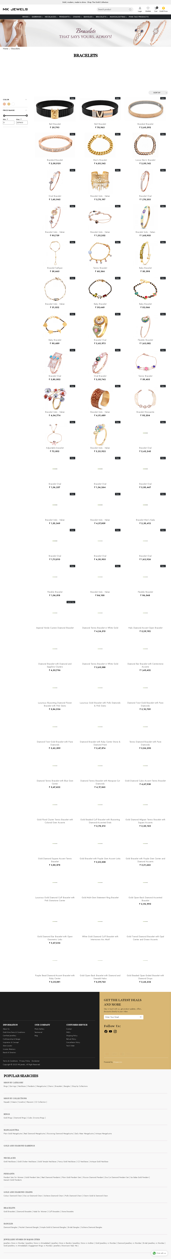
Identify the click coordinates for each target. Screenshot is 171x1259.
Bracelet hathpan (55, 268)
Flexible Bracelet (145, 340)
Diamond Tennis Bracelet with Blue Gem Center (55, 782)
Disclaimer (36, 1061)
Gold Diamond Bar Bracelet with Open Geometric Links (54, 938)
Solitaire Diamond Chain (53, 1195)
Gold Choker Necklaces (27, 1161)
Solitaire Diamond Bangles (91, 1227)
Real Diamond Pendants (51, 1177)
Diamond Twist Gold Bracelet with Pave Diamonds (145, 704)
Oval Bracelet (55, 196)
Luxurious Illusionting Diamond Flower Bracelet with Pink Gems (55, 704)
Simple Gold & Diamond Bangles (53, 1227)
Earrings (37, 17)
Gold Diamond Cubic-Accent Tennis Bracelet (145, 780)
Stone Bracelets (68, 1211)
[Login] (139, 10)
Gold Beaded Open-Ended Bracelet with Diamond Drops (145, 977)
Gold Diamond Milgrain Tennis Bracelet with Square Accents (145, 821)
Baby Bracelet (145, 268)
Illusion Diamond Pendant (93, 1177)
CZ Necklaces (83, 1161)
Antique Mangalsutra (103, 1133)
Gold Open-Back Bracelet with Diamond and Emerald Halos (100, 977)
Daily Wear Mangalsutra (84, 1133)
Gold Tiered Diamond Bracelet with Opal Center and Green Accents (145, 938)
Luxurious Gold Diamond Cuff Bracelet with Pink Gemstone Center (55, 899)
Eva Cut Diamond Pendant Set (117, 1177)
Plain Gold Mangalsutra (13, 1133)
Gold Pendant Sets (32, 1177)
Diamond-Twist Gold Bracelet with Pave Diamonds (55, 743)
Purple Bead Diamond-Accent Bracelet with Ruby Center (55, 977)
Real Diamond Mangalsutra (34, 1133)
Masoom (30, 1102)
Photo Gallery (39, 1029)
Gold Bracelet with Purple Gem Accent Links (100, 858)
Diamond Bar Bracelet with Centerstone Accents (145, 665)
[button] (15, 100)
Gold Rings (8, 1118)
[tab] (15, 100)
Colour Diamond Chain (13, 1195)
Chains (77, 17)
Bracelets (102, 17)
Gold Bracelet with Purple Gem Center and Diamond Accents (145, 860)
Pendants (65, 17)
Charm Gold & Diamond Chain (95, 1195)
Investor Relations (9, 1049)
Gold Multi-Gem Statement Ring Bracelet (100, 897)
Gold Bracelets (9, 1211)
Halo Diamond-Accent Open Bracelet (145, 627)
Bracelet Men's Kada (145, 519)
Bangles (89, 17)
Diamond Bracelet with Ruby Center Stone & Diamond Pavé (100, 743)
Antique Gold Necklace (99, 1161)
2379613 (22, 123)
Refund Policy (71, 1039)
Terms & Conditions (10, 1061)
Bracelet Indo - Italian (100, 196)
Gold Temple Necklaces (47, 1161)
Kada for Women (40, 1211)
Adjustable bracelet (55, 447)
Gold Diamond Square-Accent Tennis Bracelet (55, 860)
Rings (26, 17)
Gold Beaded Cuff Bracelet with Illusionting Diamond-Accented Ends (100, 821)
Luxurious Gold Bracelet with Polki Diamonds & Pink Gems (100, 704)
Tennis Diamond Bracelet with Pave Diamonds (145, 743)
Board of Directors (9, 1052)
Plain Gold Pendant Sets (71, 1177)
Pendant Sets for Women (14, 1177)
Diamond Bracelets (24, 1211)
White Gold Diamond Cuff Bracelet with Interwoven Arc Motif (100, 938)
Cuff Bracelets (54, 1211)
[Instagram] (115, 1032)
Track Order (70, 1046)
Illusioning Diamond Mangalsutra (60, 1133)
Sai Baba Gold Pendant (139, 1177)
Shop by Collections (80, 1086)
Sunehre (21, 1102)
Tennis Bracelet (100, 268)
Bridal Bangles (74, 1227)
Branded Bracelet (145, 124)
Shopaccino (117, 1062)
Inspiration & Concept (11, 1042)
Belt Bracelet (55, 124)
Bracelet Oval (145, 196)
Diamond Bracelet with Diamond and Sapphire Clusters (54, 665)
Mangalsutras (118, 17)
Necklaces (51, 17)
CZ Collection (40, 1102)
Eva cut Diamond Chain (33, 1195)
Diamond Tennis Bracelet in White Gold (100, 627)
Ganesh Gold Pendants (13, 1180)
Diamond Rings (20, 1118)
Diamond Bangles (11, 1227)
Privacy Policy (24, 1061)
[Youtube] (110, 1032)
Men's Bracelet (100, 160)
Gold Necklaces (10, 1161)
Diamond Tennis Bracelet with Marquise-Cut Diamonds (100, 782)
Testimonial (38, 1032)
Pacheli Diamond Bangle (28, 1227)
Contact (69, 1029)
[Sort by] (158, 93)
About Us (6, 1029)
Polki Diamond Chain (73, 1195)
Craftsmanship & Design (11, 1039)
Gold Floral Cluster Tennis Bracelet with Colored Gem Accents (55, 821)
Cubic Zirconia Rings (36, 1118)
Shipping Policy (72, 1035)
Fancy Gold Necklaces (67, 1161)
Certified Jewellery (9, 1035)
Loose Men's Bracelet (145, 160)
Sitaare (14, 1102)
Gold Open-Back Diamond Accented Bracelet (145, 899)
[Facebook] (106, 1032)
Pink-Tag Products (139, 17)
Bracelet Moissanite (145, 412)
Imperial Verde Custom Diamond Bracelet (55, 627)
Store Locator (7, 1046)
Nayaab (6, 1102)
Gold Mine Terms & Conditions (14, 1032)
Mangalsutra (41, 1086)
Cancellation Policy (73, 1042)
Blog (36, 1035)
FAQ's (68, 1032)
